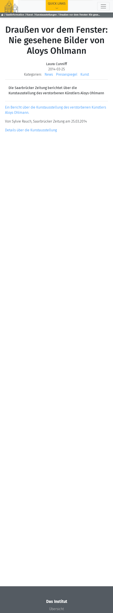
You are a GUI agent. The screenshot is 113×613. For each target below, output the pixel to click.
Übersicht (56, 609)
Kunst (29, 14)
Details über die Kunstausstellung (31, 130)
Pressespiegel (66, 74)
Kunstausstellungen (46, 14)
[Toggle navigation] (103, 6)
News (49, 74)
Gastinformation (15, 14)
